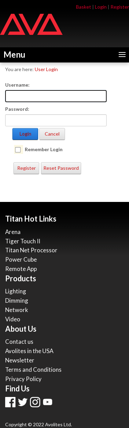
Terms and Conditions (33, 369)
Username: (17, 85)
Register (119, 7)
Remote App (21, 268)
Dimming (16, 300)
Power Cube (21, 259)
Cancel (52, 134)
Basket (83, 7)
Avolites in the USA (29, 350)
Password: (17, 109)
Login (101, 7)
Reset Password (61, 168)
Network (16, 309)
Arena (13, 231)
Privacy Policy (23, 378)
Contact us (19, 341)
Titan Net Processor (31, 250)
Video (12, 319)
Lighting (15, 291)
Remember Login (44, 149)
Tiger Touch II (22, 241)
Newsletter (19, 360)
